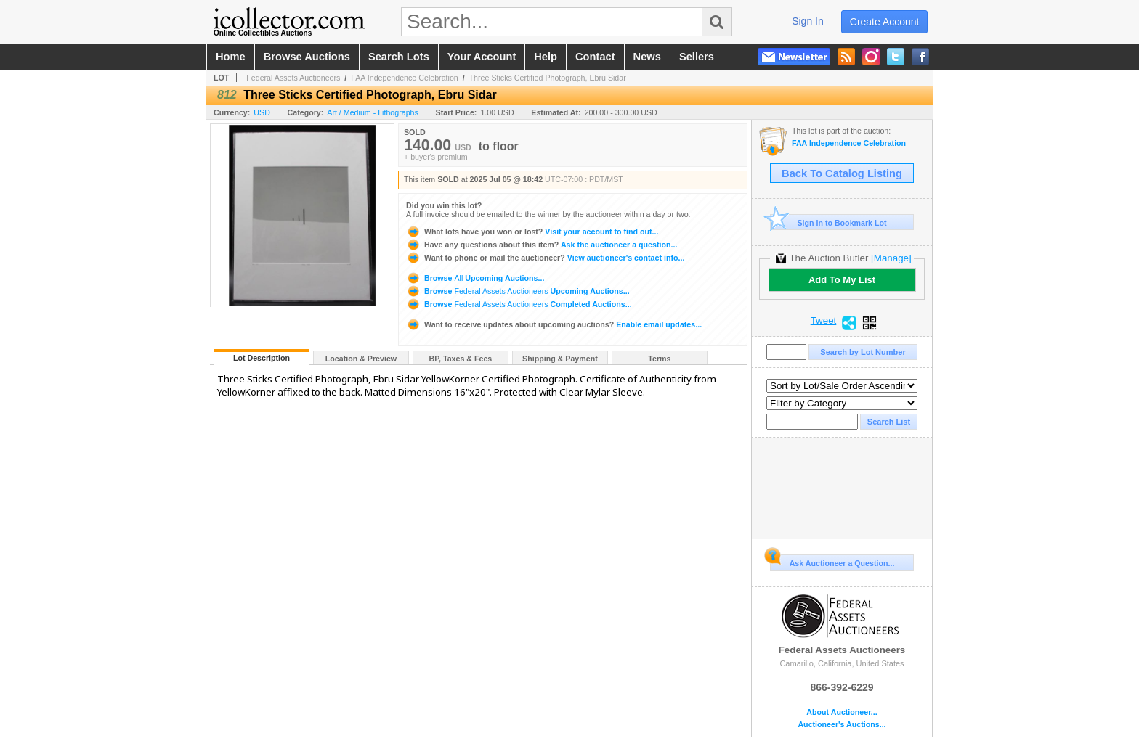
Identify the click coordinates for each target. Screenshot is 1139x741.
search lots (398, 56)
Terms (659, 358)
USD (262, 112)
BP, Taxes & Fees (461, 358)
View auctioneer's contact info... (545, 257)
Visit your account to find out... (532, 231)
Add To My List (841, 279)
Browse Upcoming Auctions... (475, 278)
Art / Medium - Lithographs (372, 112)
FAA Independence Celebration (404, 77)
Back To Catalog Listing (842, 173)
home (231, 56)
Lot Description (261, 357)
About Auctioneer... (841, 712)
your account (481, 56)
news (647, 56)
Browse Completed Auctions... (519, 304)
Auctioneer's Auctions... (841, 725)
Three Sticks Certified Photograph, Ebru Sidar (547, 77)
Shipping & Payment (560, 358)
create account (885, 22)
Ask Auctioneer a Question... (832, 561)
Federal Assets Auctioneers (293, 77)
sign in (808, 21)
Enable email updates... (554, 324)
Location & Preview (361, 358)
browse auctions (307, 56)
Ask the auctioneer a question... (541, 244)
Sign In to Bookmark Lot (828, 222)
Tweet (824, 321)
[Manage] (891, 258)
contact (595, 56)
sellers (696, 56)
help (545, 56)
